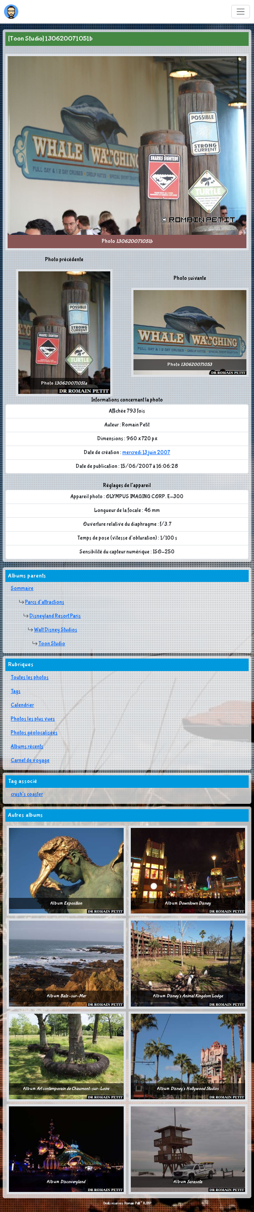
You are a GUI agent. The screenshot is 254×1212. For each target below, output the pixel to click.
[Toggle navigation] (240, 12)
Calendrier (22, 705)
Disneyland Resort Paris (55, 616)
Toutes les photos (30, 678)
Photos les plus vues (33, 719)
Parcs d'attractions (44, 602)
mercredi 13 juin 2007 (146, 453)
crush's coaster (27, 794)
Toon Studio (51, 644)
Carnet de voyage (30, 761)
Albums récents (27, 747)
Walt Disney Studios (55, 630)
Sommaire (22, 589)
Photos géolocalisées (34, 733)
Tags (16, 691)
